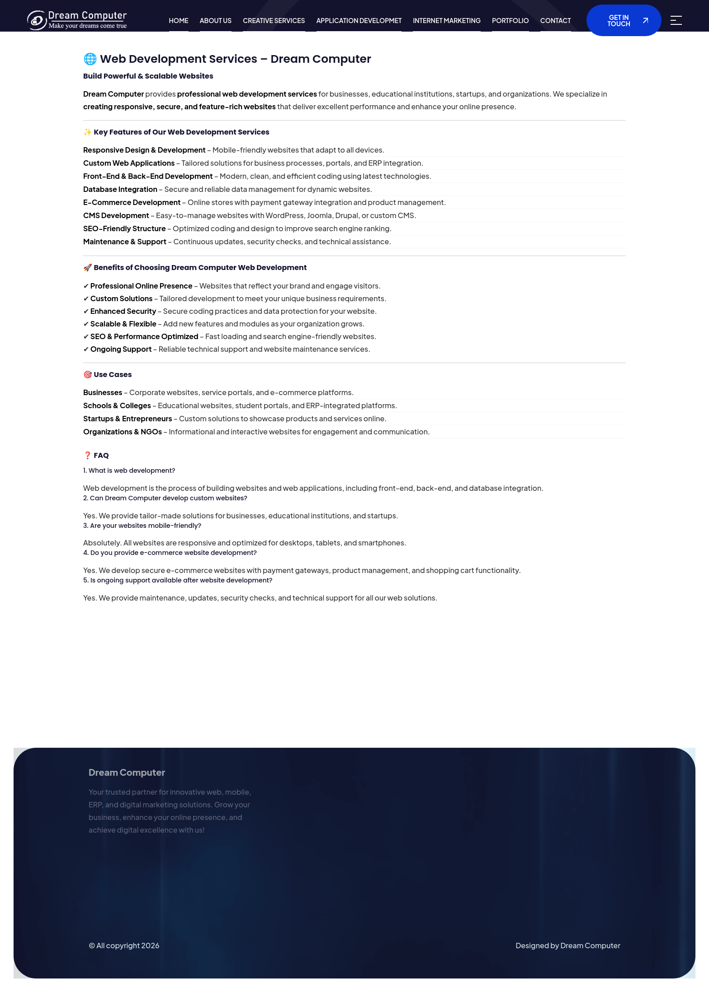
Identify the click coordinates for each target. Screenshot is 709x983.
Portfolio (510, 20)
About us (216, 20)
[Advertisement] (271, 684)
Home (179, 20)
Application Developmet (359, 20)
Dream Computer (590, 945)
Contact (555, 20)
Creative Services (274, 20)
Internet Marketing (447, 20)
